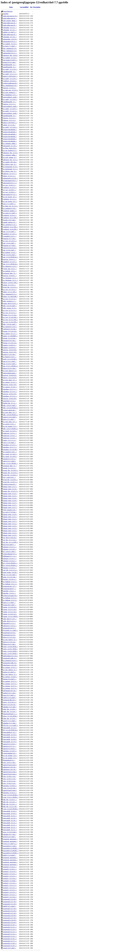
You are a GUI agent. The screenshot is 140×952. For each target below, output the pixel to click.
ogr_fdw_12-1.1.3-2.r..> (10, 540)
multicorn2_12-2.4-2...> (10, 438)
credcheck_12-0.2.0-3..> (10, 81)
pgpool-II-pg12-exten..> (10, 765)
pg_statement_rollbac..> (10, 143)
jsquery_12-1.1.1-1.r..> (9, 440)
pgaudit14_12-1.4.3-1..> (10, 262)
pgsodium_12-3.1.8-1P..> (10, 449)
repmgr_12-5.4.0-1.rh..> (10, 614)
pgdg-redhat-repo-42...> (10, 18)
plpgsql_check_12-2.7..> (10, 503)
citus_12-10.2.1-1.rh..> (9, 779)
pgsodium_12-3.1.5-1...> (10, 396)
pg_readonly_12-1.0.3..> (10, 57)
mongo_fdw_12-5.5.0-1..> (10, 473)
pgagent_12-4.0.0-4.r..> (10, 347)
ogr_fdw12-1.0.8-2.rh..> (10, 537)
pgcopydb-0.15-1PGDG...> (11, 853)
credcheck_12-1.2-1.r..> (10, 199)
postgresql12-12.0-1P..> (10, 899)
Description (36, 7)
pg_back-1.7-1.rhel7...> (10, 46)
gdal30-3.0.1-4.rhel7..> (9, 906)
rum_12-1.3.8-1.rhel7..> (10, 575)
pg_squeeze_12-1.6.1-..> (10, 382)
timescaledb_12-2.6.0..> (10, 739)
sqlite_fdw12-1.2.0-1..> (10, 619)
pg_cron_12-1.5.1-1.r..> (10, 310)
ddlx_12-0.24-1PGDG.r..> (10, 408)
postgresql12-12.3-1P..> (10, 908)
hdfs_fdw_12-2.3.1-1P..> (10, 806)
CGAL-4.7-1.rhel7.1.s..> (10, 843)
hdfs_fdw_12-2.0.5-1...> (10, 799)
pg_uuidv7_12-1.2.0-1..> (10, 78)
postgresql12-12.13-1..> (10, 932)
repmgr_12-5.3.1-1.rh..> (10, 609)
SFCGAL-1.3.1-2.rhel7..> (10, 725)
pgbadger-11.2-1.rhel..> (10, 723)
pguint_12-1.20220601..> (10, 336)
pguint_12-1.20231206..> (10, 296)
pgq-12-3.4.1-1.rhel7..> (10, 361)
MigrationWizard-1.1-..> (10, 714)
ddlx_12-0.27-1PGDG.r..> (10, 428)
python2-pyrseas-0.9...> (10, 484)
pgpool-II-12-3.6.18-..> (9, 744)
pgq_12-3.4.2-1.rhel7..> (10, 364)
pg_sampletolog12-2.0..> (10, 85)
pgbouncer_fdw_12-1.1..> (10, 160)
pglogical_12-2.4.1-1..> (10, 558)
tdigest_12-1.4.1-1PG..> (10, 292)
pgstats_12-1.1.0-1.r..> (9, 285)
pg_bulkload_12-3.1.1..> (10, 581)
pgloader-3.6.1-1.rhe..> (9, 834)
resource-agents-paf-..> (9, 410)
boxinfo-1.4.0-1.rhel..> (9, 220)
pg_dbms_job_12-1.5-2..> (10, 206)
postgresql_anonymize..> (10, 839)
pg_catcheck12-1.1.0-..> (10, 224)
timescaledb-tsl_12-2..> (10, 732)
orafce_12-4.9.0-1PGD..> (10, 646)
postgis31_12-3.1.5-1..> (10, 888)
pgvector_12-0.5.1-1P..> (10, 352)
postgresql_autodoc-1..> (10, 211)
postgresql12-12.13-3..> (10, 929)
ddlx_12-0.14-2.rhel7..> (10, 306)
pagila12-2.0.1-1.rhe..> (9, 693)
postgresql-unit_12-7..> (10, 586)
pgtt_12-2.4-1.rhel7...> (9, 231)
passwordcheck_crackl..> (10, 97)
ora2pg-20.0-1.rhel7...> (9, 605)
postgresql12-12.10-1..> (10, 925)
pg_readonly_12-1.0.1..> (10, 44)
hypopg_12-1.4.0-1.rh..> (10, 343)
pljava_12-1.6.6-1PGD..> (10, 716)
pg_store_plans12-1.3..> (10, 370)
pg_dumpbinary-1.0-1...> (10, 95)
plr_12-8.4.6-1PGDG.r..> (10, 563)
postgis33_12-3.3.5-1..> (10, 890)
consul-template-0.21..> (10, 753)
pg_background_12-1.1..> (10, 169)
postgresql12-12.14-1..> (10, 934)
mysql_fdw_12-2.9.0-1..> (10, 479)
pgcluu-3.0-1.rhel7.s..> (9, 672)
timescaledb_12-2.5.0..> (10, 734)
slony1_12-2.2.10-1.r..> (10, 702)
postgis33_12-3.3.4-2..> (10, 897)
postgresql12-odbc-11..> (10, 658)
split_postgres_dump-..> (10, 20)
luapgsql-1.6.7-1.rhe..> (9, 238)
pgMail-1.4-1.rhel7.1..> (10, 32)
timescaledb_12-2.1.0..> (10, 728)
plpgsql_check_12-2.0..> (10, 514)
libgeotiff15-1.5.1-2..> (9, 623)
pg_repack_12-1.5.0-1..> (10, 431)
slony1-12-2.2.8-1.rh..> (9, 704)
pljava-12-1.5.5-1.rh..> (9, 637)
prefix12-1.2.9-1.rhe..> (9, 354)
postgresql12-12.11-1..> (10, 927)
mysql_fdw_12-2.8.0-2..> (10, 475)
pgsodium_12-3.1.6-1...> (10, 445)
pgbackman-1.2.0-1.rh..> (10, 665)
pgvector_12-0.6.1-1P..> (10, 384)
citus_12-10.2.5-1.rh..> (9, 783)
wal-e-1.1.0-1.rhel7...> (9, 442)
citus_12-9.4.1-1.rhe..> (9, 762)
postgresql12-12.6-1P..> (10, 915)
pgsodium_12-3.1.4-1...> (10, 391)
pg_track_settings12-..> (10, 92)
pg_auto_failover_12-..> (10, 639)
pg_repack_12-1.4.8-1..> (10, 454)
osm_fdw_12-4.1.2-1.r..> (10, 570)
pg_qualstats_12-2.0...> (10, 252)
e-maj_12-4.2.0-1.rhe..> (10, 788)
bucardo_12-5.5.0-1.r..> (10, 579)
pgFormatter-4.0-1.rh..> (10, 690)
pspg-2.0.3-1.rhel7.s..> (9, 695)
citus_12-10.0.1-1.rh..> (9, 776)
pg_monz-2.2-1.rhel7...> (10, 213)
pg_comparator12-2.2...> (10, 294)
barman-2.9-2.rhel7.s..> (10, 679)
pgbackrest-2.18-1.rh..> (10, 767)
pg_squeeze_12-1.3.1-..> (10, 333)
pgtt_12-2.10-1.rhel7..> (9, 255)
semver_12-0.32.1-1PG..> (10, 282)
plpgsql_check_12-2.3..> (10, 528)
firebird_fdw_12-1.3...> (10, 403)
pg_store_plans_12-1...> (10, 380)
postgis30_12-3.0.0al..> (10, 881)
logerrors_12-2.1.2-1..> (9, 118)
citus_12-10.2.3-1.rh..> (9, 781)
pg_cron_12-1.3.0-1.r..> (10, 289)
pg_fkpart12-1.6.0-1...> (10, 357)
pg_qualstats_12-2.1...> (10, 271)
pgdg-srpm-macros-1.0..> (10, 16)
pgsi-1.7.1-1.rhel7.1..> (9, 204)
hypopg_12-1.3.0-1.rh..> (10, 331)
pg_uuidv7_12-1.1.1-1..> (10, 74)
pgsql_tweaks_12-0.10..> (10, 572)
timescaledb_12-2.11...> (10, 825)
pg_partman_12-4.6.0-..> (10, 677)
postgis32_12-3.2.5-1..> (10, 876)
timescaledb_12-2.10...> (10, 818)
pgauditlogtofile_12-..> (9, 64)
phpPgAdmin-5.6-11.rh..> (10, 656)
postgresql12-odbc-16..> (10, 663)
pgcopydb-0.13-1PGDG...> (11, 850)
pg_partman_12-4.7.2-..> (10, 681)
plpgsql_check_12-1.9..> (10, 489)
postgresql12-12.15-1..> (10, 936)
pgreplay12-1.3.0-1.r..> (9, 459)
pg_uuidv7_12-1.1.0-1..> (10, 69)
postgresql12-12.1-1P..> (10, 901)
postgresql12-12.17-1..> (10, 941)
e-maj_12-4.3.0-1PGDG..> (10, 795)
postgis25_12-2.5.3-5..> (10, 871)
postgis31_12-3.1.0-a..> (10, 878)
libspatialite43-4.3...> (9, 760)
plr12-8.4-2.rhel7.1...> (9, 544)
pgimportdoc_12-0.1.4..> (10, 39)
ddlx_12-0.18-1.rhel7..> (10, 324)
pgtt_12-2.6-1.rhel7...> (9, 243)
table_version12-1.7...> (9, 301)
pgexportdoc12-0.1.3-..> (10, 41)
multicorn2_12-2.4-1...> (10, 435)
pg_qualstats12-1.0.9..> (10, 208)
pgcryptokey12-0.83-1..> (10, 60)
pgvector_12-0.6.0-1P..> (10, 375)
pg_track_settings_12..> (10, 157)
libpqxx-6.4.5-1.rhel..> (9, 644)
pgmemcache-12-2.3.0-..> (10, 178)
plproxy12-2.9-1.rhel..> (10, 368)
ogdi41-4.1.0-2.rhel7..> (9, 697)
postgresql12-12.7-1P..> (10, 918)
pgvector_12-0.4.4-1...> (10, 275)
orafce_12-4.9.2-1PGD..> (10, 651)
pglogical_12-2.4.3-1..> (10, 568)
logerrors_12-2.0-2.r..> (9, 88)
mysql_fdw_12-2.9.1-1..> (10, 482)
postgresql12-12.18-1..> (10, 943)
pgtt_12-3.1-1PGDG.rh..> (10, 264)
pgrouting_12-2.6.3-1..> (10, 792)
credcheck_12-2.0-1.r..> (10, 215)
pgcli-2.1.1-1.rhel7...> (9, 602)
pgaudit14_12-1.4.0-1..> (10, 234)
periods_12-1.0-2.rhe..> (10, 338)
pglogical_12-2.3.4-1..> (10, 549)
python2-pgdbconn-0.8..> (10, 83)
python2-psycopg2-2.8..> (10, 595)
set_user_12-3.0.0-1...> (9, 192)
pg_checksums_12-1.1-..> (10, 278)
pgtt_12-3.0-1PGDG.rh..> (10, 257)
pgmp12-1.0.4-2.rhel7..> (10, 417)
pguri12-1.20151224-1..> (10, 76)
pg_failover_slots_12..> (10, 164)
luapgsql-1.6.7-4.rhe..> (9, 245)
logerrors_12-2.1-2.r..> (9, 120)
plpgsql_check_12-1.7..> (10, 486)
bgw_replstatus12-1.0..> (10, 48)
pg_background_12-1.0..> (10, 166)
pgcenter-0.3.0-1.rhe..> (9, 340)
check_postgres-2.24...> (10, 510)
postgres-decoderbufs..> (10, 129)
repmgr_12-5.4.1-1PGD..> (10, 616)
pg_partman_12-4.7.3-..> (10, 683)
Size (31, 7)
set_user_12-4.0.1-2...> (9, 185)
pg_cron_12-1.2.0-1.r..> (10, 241)
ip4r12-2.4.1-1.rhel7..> (9, 461)
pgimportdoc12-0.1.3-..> (10, 53)
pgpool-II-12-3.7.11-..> (9, 746)
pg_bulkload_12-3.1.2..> (10, 598)
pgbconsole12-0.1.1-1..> (10, 183)
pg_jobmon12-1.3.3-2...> (10, 266)
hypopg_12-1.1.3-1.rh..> (10, 315)
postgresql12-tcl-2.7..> (9, 628)
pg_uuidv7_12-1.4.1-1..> (10, 111)
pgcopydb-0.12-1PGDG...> (11, 848)
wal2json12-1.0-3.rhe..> (10, 329)
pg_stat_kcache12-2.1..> (10, 150)
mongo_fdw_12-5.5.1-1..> (10, 491)
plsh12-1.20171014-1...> (10, 122)
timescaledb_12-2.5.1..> (10, 737)
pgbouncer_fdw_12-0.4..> (10, 55)
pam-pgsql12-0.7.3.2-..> (10, 194)
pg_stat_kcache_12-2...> (10, 197)
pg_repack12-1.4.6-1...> (10, 452)
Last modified (24, 7)
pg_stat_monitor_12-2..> (10, 755)
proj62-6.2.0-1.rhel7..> (9, 837)
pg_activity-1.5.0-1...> (9, 424)
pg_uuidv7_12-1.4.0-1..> (10, 109)
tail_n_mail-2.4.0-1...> (9, 477)
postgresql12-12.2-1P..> (10, 904)
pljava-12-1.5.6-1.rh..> (9, 642)
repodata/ (5, 13)
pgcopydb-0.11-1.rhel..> (10, 846)
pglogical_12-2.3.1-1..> (10, 547)
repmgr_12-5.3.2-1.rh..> (10, 612)
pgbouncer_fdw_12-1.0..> (10, 153)
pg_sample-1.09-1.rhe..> (10, 162)
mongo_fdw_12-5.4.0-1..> (10, 470)
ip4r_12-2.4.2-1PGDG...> (10, 463)
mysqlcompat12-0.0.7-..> (10, 180)
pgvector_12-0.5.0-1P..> (10, 350)
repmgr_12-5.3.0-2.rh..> (10, 607)
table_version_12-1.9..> (10, 308)
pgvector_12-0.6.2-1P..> (10, 394)
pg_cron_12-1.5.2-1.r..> (10, 313)
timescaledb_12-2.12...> (10, 823)
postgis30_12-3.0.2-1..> (10, 867)
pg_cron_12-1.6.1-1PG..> (10, 319)
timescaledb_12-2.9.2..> (10, 811)
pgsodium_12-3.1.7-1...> (10, 447)
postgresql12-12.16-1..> (10, 939)
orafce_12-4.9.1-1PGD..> (10, 649)
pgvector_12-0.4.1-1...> (10, 259)
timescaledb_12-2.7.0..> (10, 741)
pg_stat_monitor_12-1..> (10, 426)
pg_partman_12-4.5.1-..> (10, 667)
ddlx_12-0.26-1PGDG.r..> (10, 415)
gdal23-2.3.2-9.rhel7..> (9, 855)
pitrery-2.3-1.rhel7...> (9, 419)
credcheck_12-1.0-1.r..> (10, 187)
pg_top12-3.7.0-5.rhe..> (10, 512)
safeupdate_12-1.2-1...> (10, 27)
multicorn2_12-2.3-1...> (10, 433)
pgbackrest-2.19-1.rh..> (10, 769)
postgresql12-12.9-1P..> (10, 922)
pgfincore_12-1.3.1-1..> (10, 173)
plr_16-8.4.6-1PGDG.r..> (10, 565)
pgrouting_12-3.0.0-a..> (10, 785)
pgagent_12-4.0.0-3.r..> (10, 345)
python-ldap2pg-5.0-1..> (10, 554)
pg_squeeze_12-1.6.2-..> (10, 387)
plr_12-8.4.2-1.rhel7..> (9, 551)
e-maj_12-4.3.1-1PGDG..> (10, 797)
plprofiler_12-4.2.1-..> (9, 591)
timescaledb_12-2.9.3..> (10, 813)
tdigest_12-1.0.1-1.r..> (9, 176)
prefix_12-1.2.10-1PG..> (10, 359)
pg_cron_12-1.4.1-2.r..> (10, 299)
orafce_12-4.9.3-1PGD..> (10, 653)
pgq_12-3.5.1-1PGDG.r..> (10, 366)
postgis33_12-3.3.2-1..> (10, 894)
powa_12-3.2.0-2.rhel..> (10, 832)
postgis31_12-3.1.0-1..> (10, 883)
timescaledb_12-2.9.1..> (10, 816)
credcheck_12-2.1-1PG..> (10, 217)
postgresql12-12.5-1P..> (10, 913)
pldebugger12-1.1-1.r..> (10, 556)
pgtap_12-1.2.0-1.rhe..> (10, 577)
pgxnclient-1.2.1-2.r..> (9, 401)
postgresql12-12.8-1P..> (10, 920)
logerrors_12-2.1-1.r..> (9, 104)
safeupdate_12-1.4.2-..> (10, 37)
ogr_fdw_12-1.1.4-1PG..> (10, 542)
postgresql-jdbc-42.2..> (9, 700)
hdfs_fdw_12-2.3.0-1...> (10, 804)
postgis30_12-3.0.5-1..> (10, 869)
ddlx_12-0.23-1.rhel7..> (10, 405)
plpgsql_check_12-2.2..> (10, 524)
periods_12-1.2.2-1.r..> (9, 468)
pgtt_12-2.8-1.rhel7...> (9, 250)
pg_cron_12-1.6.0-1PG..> (10, 317)
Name (11, 7)
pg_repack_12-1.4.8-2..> (10, 456)
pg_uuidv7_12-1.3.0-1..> (10, 99)
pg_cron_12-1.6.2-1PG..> (10, 322)
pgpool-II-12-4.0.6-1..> (9, 748)
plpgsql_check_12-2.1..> (10, 517)
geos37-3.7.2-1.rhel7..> (10, 721)
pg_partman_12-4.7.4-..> (10, 688)
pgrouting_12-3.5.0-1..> (10, 751)
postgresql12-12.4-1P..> (10, 911)
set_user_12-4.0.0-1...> (9, 190)
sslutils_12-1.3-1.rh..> (9, 125)
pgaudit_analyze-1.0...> (10, 222)
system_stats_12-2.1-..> (10, 268)
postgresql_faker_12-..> (10, 273)
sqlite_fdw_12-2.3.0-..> (10, 711)
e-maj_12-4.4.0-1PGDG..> (10, 809)
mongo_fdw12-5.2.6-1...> (10, 303)
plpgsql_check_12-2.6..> (10, 498)
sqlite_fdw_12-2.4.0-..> (10, 718)
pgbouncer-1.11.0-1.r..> (10, 626)
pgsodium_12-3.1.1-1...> (10, 389)
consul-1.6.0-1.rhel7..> (9, 948)
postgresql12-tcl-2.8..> (9, 635)
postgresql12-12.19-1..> (10, 945)
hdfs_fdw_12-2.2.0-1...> (10, 802)
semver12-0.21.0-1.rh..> (10, 248)
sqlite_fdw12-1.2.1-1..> (10, 621)
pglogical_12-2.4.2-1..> (10, 561)
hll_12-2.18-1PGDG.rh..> (10, 730)
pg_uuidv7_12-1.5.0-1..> (10, 127)
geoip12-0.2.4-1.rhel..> (9, 62)
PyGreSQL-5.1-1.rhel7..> (10, 630)
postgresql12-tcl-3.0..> (9, 632)
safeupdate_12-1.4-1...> (10, 30)
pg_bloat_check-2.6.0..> (10, 148)
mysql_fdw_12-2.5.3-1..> (10, 287)
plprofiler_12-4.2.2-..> (9, 593)
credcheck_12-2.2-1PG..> (10, 227)
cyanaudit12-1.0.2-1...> (10, 236)
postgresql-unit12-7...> (9, 588)
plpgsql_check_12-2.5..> (10, 493)
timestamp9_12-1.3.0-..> (10, 146)
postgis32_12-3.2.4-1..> (10, 874)
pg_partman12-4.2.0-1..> (10, 660)
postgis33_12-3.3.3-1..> (10, 892)
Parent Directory (8, 11)
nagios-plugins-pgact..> (10, 373)
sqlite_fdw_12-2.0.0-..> (10, 709)
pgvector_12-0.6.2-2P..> (10, 398)
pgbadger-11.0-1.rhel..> (10, 707)
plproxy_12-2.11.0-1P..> (10, 377)
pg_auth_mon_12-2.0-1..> (10, 90)
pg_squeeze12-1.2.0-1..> (10, 326)
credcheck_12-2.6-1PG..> (10, 229)
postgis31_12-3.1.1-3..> (10, 885)
